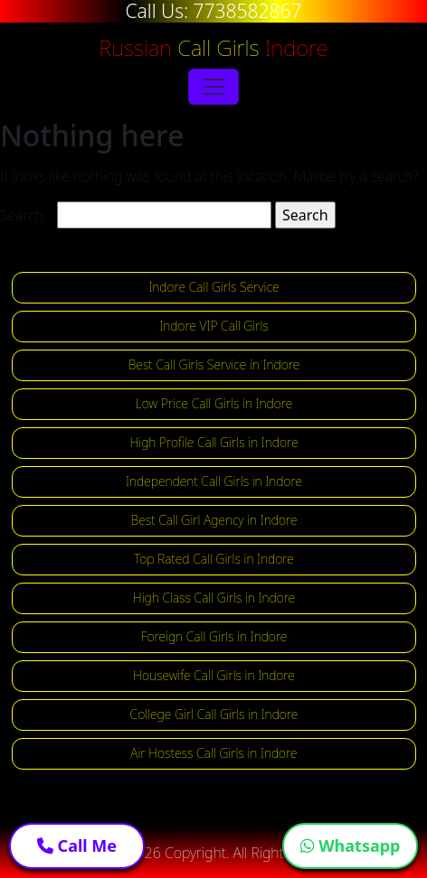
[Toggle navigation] (213, 87)
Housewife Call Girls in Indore (214, 675)
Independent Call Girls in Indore (214, 481)
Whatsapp (350, 845)
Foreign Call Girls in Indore (214, 636)
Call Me (77, 845)
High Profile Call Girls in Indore (213, 442)
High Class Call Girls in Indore (214, 597)
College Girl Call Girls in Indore (214, 714)
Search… (26, 215)
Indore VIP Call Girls (214, 325)
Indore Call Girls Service (213, 286)
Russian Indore (213, 47)
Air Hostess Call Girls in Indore (213, 752)
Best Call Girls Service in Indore (213, 364)
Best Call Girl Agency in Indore (214, 519)
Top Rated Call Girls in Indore (214, 558)
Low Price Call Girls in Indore (214, 403)
